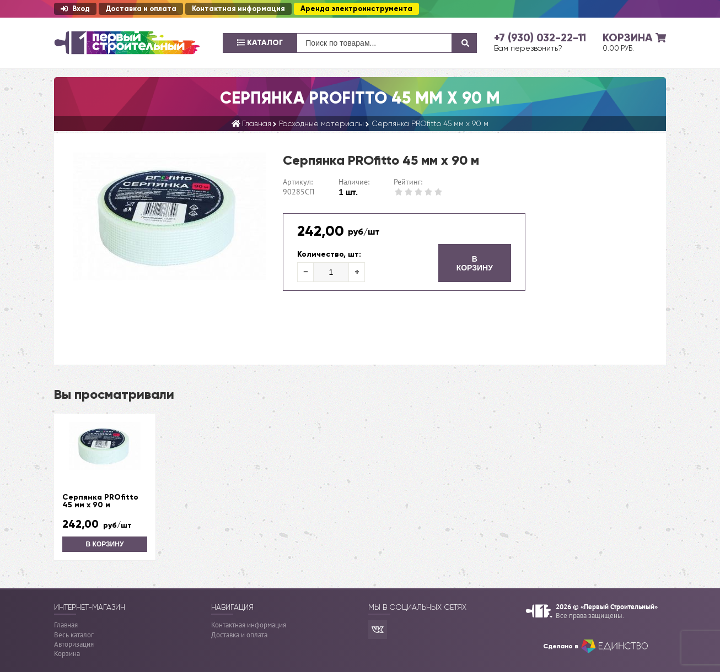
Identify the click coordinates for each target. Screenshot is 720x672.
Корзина (67, 653)
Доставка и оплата (140, 8)
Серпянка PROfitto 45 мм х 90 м (100, 501)
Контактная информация (238, 8)
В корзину (474, 263)
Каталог (260, 42)
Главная (66, 625)
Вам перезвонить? (528, 48)
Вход (75, 8)
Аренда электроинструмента (356, 8)
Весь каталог (74, 635)
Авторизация (74, 644)
